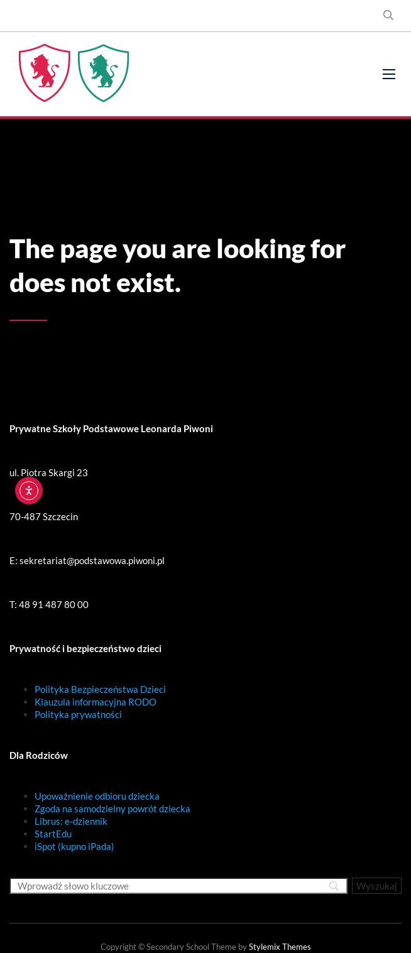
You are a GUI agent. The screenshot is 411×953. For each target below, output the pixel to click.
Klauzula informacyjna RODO (95, 701)
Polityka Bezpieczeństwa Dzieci (100, 689)
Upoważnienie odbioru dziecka (97, 796)
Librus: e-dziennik (71, 821)
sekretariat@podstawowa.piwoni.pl (92, 560)
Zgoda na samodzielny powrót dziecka (112, 808)
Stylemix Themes (280, 947)
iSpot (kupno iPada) (74, 846)
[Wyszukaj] (377, 886)
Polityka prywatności (78, 714)
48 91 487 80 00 (54, 604)
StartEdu (53, 833)
